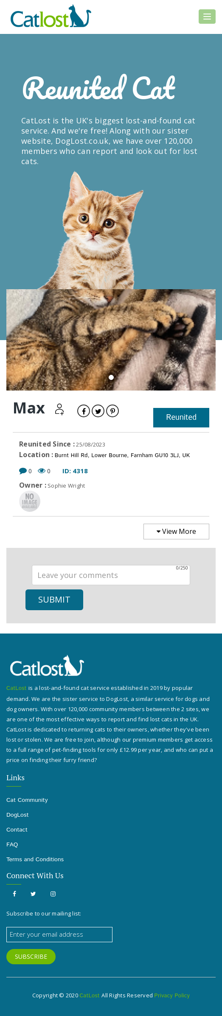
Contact (17, 830)
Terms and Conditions (35, 859)
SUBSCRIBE (31, 956)
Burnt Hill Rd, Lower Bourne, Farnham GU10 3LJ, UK (122, 456)
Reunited (181, 417)
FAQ (12, 844)
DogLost (17, 815)
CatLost (17, 688)
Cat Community (27, 800)
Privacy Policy (172, 996)
